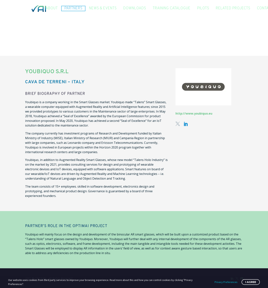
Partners (73, 8)
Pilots (203, 8)
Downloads (134, 8)
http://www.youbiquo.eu (194, 113)
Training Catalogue (171, 8)
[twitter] (178, 124)
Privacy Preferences (226, 282)
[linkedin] (186, 124)
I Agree (250, 282)
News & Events (103, 8)
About (52, 8)
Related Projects (233, 8)
